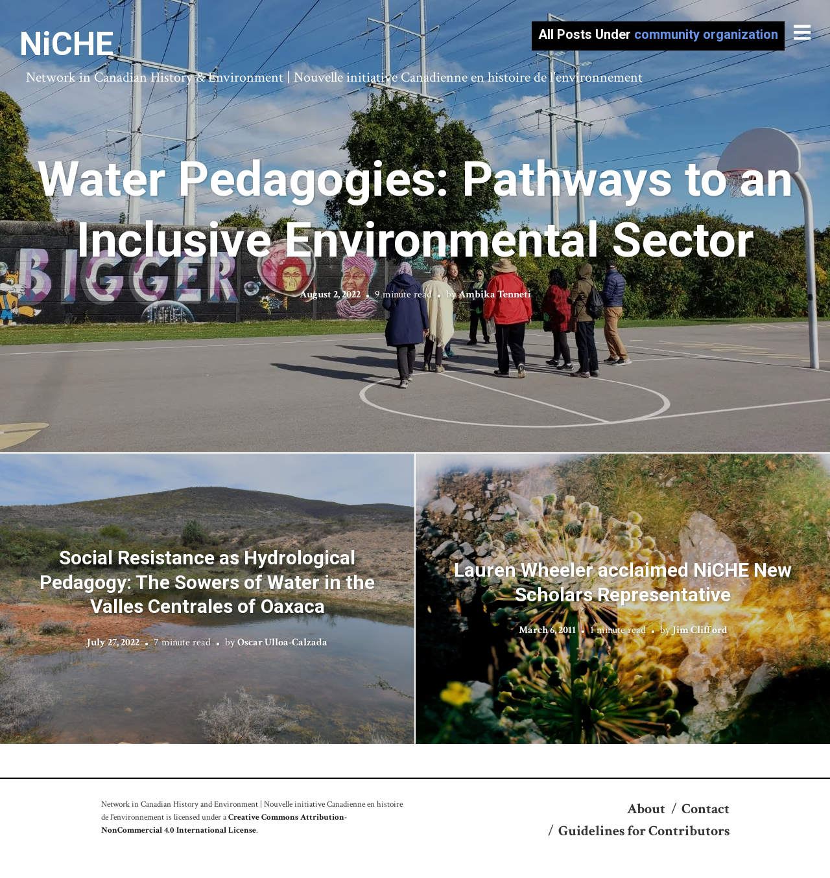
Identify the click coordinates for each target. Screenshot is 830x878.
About (646, 809)
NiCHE (66, 44)
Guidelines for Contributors (643, 831)
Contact (705, 809)
